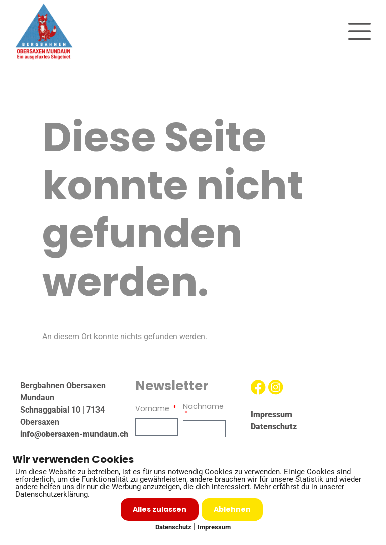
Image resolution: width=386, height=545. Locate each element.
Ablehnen (232, 509)
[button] (359, 31)
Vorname (153, 409)
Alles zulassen (159, 509)
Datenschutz (173, 527)
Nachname (203, 407)
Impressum (214, 527)
